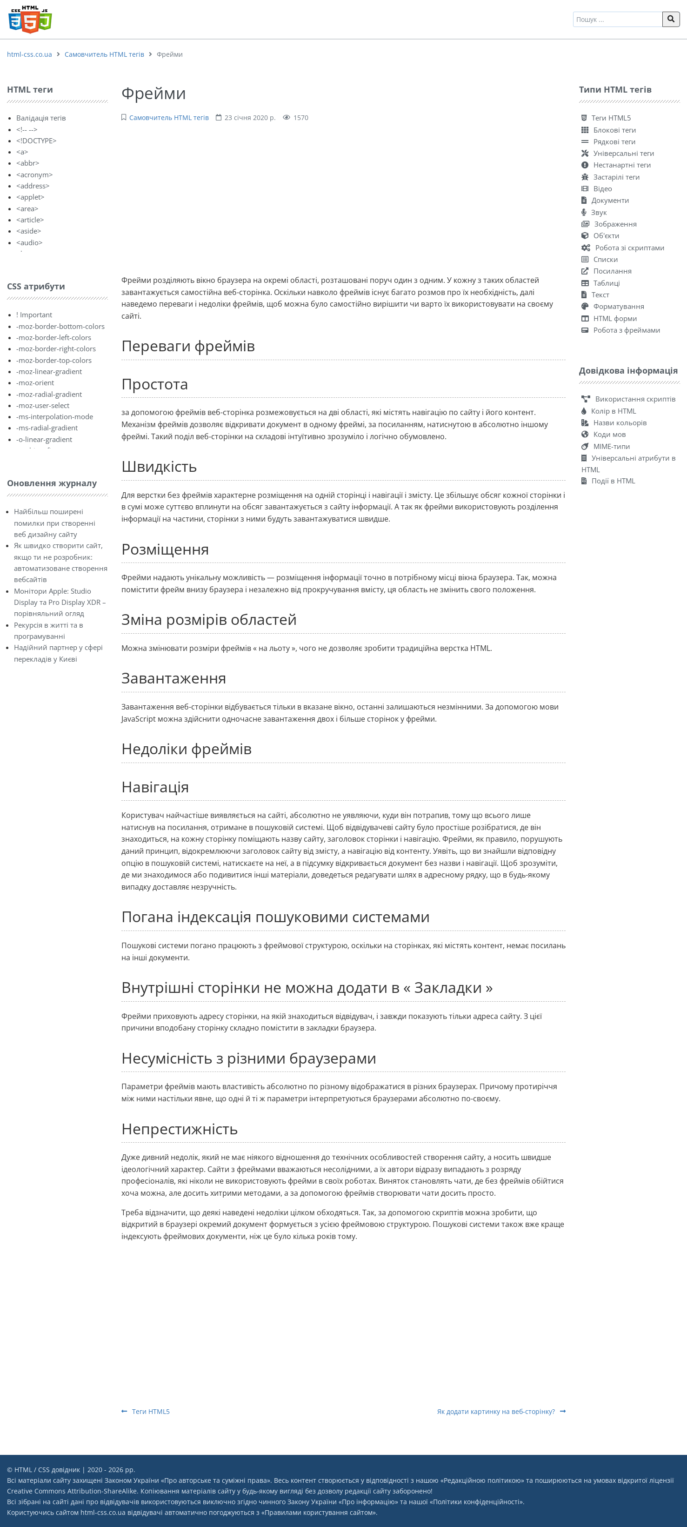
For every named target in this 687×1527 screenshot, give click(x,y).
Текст (595, 294)
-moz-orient (35, 382)
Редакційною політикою (482, 1480)
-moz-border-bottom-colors (60, 326)
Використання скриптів (628, 398)
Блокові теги (608, 129)
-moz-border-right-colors (56, 348)
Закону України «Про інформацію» (342, 1501)
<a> (22, 151)
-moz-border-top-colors (54, 360)
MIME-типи (605, 446)
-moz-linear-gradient (49, 371)
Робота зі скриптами (623, 247)
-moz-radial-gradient (49, 394)
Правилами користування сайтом (319, 1512)
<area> (27, 208)
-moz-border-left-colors (53, 337)
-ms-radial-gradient (47, 427)
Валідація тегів (41, 117)
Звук (594, 212)
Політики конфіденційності (476, 1501)
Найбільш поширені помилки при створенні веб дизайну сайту (54, 523)
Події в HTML (608, 480)
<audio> (29, 242)
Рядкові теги (608, 141)
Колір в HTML (608, 410)
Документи (605, 200)
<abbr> (28, 162)
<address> (33, 185)
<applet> (30, 196)
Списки (599, 259)
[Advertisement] (343, 197)
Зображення (609, 223)
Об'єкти (600, 235)
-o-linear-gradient (44, 439)
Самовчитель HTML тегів (104, 54)
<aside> (28, 230)
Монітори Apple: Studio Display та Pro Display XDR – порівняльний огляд (60, 602)
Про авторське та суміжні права (215, 1480)
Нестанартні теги (616, 164)
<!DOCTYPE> (36, 140)
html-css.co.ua (29, 54)
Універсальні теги (617, 153)
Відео (596, 188)
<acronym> (34, 174)
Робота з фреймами (620, 330)
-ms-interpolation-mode (54, 416)
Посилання (606, 270)
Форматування (612, 306)
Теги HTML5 (145, 1411)
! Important (34, 314)
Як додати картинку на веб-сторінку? (501, 1411)
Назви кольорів (614, 422)
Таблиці (600, 283)
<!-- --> (27, 129)
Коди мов (603, 434)
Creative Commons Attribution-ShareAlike (72, 1491)
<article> (30, 219)
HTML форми (609, 318)
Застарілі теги (610, 176)
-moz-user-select (42, 405)
